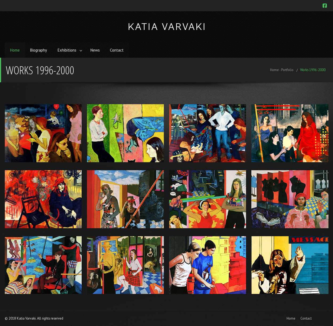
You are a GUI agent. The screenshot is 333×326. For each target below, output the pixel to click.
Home (15, 49)
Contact (119, 49)
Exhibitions (67, 49)
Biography (39, 49)
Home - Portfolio (282, 69)
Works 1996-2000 (313, 69)
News (97, 49)
